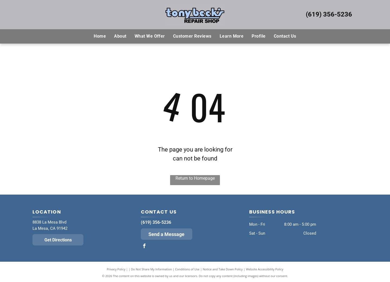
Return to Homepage (195, 178)
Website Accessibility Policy (264, 269)
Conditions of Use (187, 269)
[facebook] (144, 246)
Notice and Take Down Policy (223, 269)
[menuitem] (100, 36)
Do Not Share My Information (151, 269)
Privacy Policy (116, 269)
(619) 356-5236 (329, 14)
